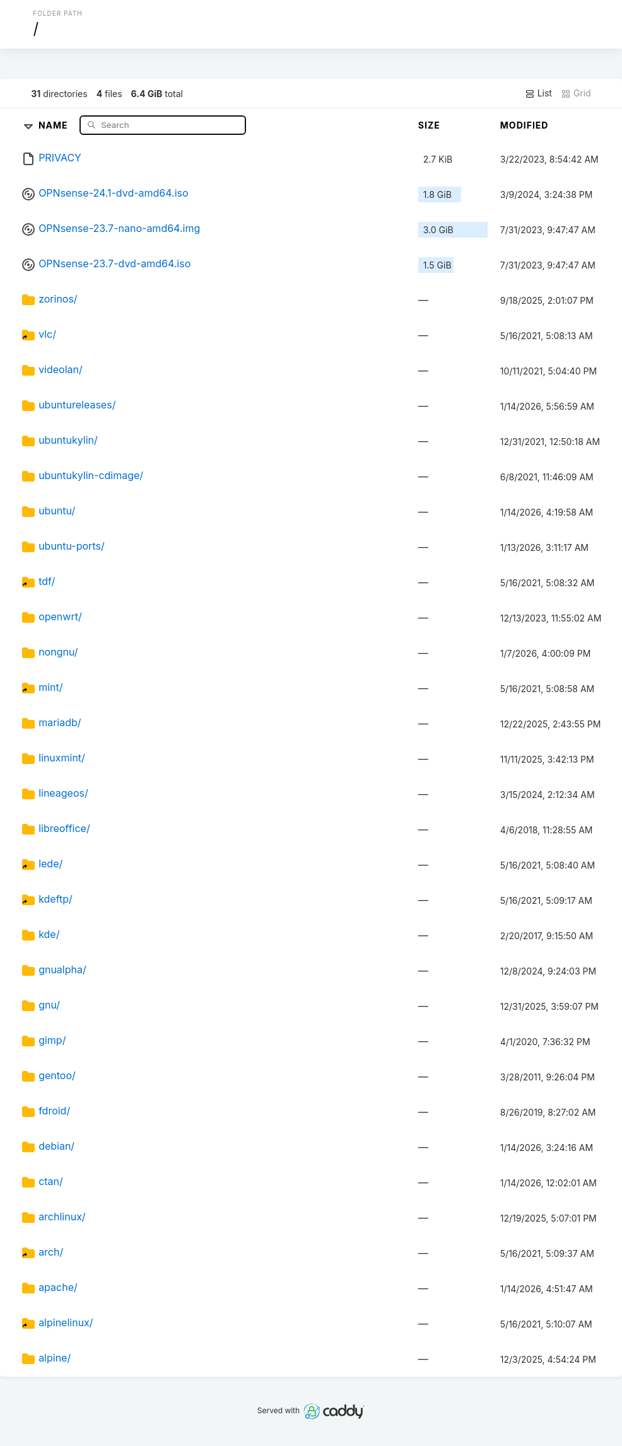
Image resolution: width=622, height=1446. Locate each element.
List (538, 93)
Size (429, 125)
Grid (576, 93)
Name (54, 124)
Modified (524, 125)
